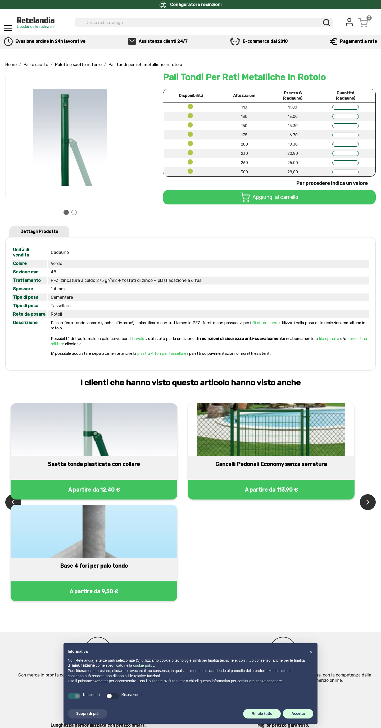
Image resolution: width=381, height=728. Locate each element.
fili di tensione (264, 322)
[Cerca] (204, 22)
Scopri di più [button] (87, 713)
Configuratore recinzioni (190, 5)
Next (128, 137)
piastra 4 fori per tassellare (161, 353)
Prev (12, 137)
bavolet (139, 338)
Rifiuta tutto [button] (262, 713)
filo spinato (329, 338)
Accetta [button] (298, 713)
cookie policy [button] (143, 665)
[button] (310, 651)
